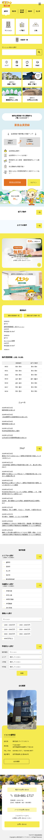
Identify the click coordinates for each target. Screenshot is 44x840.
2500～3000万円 (24, 629)
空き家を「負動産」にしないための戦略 (15, 516)
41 (35, 379)
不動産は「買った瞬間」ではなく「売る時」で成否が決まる (21, 510)
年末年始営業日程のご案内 (10, 431)
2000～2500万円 (9, 629)
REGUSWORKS (38, 834)
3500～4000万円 (24, 634)
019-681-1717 (24, 795)
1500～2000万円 (24, 625)
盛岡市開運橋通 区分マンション (14, 327)
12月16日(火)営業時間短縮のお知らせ (14, 437)
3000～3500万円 (9, 634)
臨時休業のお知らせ (8, 410)
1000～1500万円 (9, 625)
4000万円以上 (8, 638)
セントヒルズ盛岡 (9, 341)
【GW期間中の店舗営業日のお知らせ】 (15, 417)
